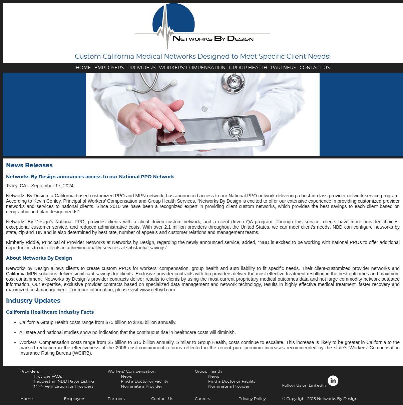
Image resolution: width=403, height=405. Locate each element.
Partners (115, 398)
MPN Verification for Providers (63, 386)
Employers (74, 398)
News (126, 376)
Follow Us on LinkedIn (310, 381)
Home (26, 398)
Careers (202, 398)
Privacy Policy (252, 398)
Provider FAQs (48, 376)
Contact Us (162, 398)
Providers (29, 371)
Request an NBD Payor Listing (64, 381)
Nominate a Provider (141, 386)
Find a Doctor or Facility (144, 381)
